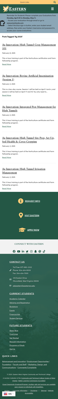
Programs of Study (17, 345)
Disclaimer (33, 391)
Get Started (14, 338)
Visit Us (12, 349)
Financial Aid (15, 314)
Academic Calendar (17, 298)
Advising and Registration (20, 302)
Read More (6, 64)
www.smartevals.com (15, 23)
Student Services (16, 318)
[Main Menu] (52, 8)
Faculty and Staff (19, 364)
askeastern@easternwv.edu (24, 285)
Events (12, 310)
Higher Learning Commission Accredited (31, 381)
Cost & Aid (14, 334)
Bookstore (14, 306)
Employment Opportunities (38, 361)
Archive (7, 391)
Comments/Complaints (27, 367)
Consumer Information (20, 391)
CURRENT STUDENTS (22, 293)
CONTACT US (17, 262)
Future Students (21, 325)
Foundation (6, 364)
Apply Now (14, 330)
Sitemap (43, 391)
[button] (55, 2)
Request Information (18, 341)
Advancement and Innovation (14, 361)
